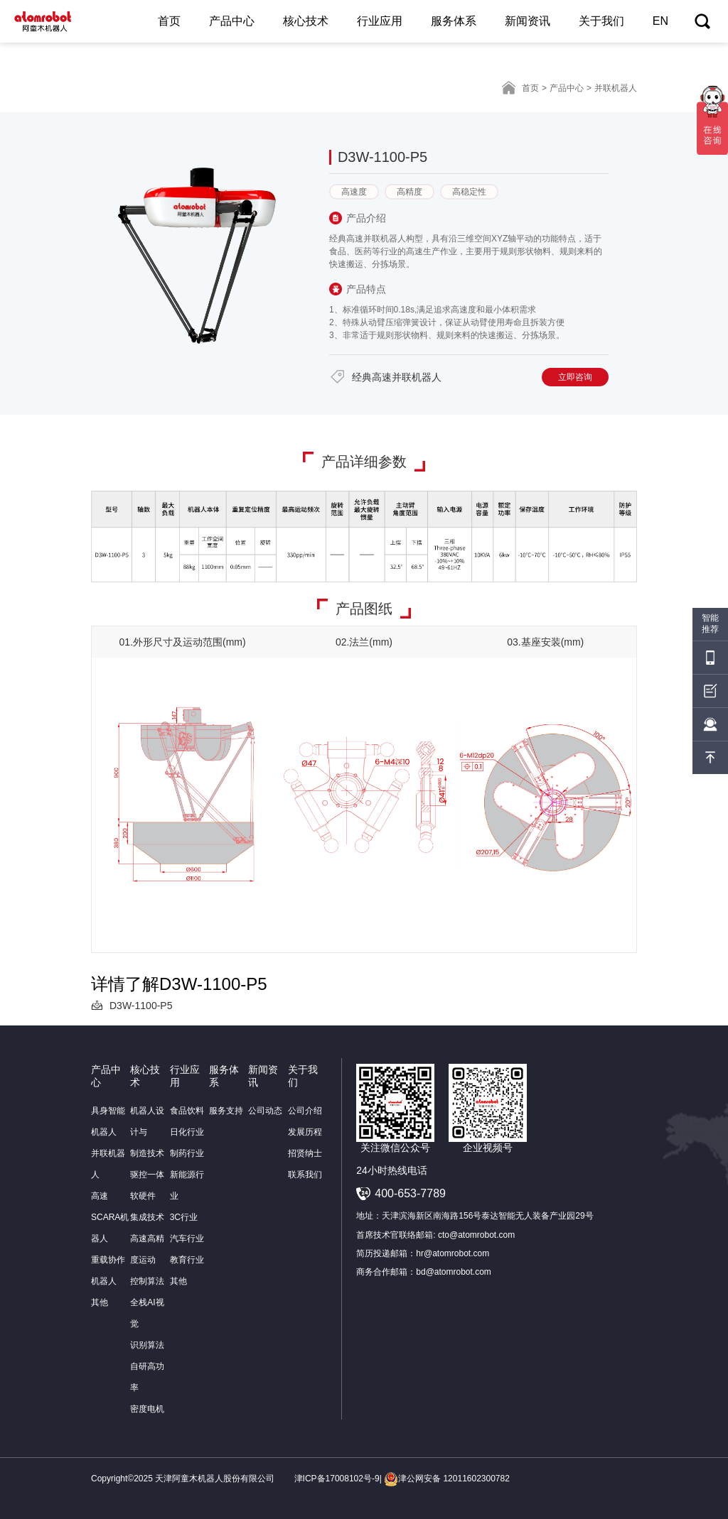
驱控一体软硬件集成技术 (147, 1196)
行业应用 (379, 21)
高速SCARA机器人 (110, 1217)
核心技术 (305, 21)
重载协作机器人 (108, 1270)
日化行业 (187, 1132)
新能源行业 (187, 1185)
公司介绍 (305, 1111)
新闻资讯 (527, 21)
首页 (169, 21)
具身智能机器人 (108, 1121)
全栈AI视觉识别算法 (147, 1323)
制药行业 (187, 1153)
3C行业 (184, 1217)
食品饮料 (187, 1111)
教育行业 (187, 1260)
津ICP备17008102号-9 (337, 1478)
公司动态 (265, 1111)
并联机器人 (108, 1164)
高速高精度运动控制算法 (147, 1260)
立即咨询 (575, 377)
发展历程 (305, 1132)
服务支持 (226, 1111)
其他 (99, 1302)
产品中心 (232, 21)
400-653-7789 (410, 1193)
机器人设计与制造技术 (147, 1132)
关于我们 (601, 21)
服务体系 (453, 21)
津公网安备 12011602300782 (447, 1478)
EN (660, 21)
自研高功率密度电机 (147, 1387)
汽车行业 (187, 1238)
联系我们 (305, 1175)
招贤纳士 (305, 1153)
